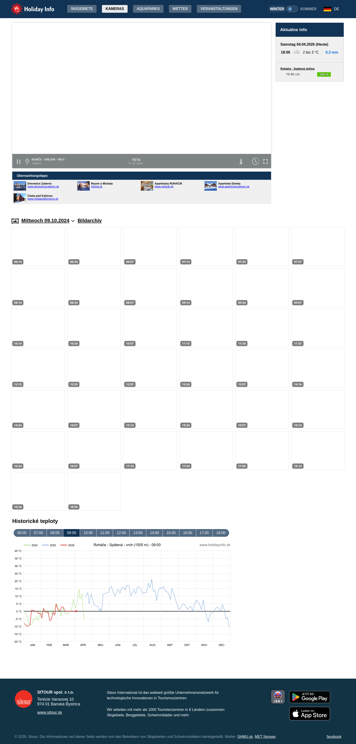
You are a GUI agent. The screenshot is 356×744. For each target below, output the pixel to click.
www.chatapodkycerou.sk (42, 198)
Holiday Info (28, 5)
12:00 (121, 533)
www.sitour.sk (49, 712)
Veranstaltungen (218, 9)
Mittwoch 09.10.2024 (47, 220)
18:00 (220, 533)
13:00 (137, 533)
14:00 (154, 533)
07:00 (38, 533)
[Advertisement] (310, 145)
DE (336, 9)
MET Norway (265, 737)
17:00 (204, 533)
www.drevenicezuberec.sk (43, 186)
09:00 (71, 533)
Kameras (115, 9)
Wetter (180, 9)
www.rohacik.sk (164, 186)
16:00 (187, 533)
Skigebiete (82, 9)
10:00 (88, 533)
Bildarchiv (90, 220)
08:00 (54, 533)
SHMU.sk (245, 737)
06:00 (21, 533)
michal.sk (96, 186)
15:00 (171, 533)
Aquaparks (148, 9)
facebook (334, 737)
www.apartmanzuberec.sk (233, 186)
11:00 (104, 533)
